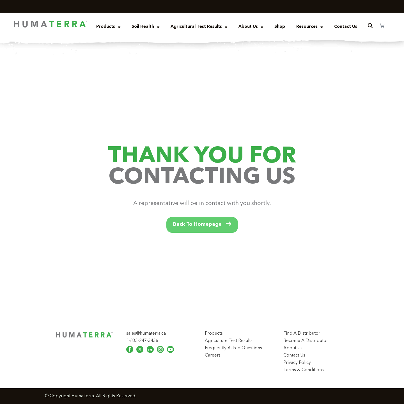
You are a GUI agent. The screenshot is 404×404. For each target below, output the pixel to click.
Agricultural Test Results (199, 27)
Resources (309, 27)
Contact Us (345, 27)
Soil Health (145, 27)
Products (108, 27)
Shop (279, 27)
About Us (250, 27)
